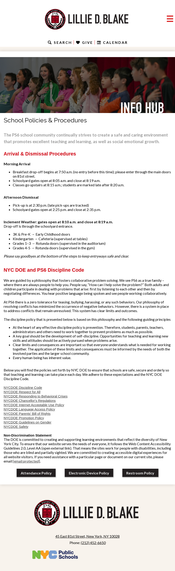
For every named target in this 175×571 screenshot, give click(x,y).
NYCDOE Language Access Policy (29, 409)
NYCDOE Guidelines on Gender (27, 422)
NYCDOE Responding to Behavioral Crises (35, 396)
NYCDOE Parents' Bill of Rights (27, 414)
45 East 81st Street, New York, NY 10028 (87, 536)
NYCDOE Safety (16, 427)
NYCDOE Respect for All (22, 392)
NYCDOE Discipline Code (23, 387)
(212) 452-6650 (93, 542)
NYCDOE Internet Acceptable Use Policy (34, 405)
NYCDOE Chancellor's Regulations (30, 401)
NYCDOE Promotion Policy (24, 418)
